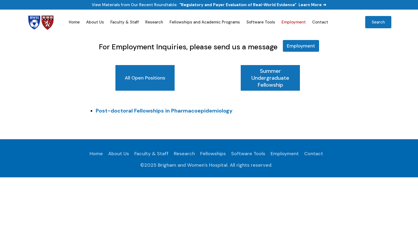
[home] (41, 22)
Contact (320, 22)
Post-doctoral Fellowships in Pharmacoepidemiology (164, 110)
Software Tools (260, 22)
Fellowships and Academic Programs (205, 22)
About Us (95, 22)
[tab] (145, 78)
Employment (294, 22)
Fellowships (213, 153)
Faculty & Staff (124, 22)
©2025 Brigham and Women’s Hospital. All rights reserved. (206, 165)
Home (74, 22)
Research (154, 22)
